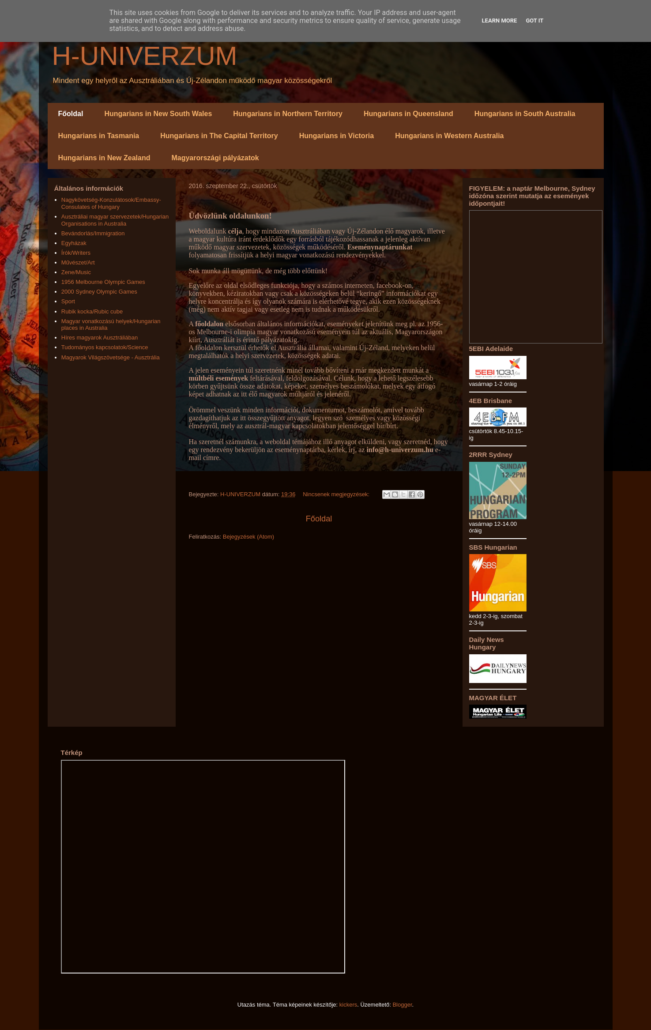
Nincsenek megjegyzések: (337, 494)
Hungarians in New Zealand (104, 158)
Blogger (402, 1004)
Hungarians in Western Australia (449, 136)
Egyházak (74, 243)
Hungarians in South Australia (525, 113)
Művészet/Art (78, 262)
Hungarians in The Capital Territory (219, 136)
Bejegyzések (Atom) (248, 536)
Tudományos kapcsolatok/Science (104, 347)
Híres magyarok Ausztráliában (99, 337)
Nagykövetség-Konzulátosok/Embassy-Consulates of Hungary (111, 203)
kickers (348, 1004)
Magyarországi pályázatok (215, 158)
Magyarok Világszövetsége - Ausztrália (110, 357)
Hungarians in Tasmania (98, 136)
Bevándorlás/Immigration (93, 233)
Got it (534, 20)
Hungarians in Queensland (408, 113)
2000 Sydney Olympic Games (99, 291)
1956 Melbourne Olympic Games (103, 282)
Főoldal (70, 113)
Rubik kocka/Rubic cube (92, 311)
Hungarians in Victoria (336, 136)
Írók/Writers (75, 252)
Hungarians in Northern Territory (287, 113)
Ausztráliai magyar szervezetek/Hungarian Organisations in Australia (115, 220)
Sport (68, 301)
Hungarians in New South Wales (158, 113)
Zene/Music (76, 272)
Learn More (499, 20)
